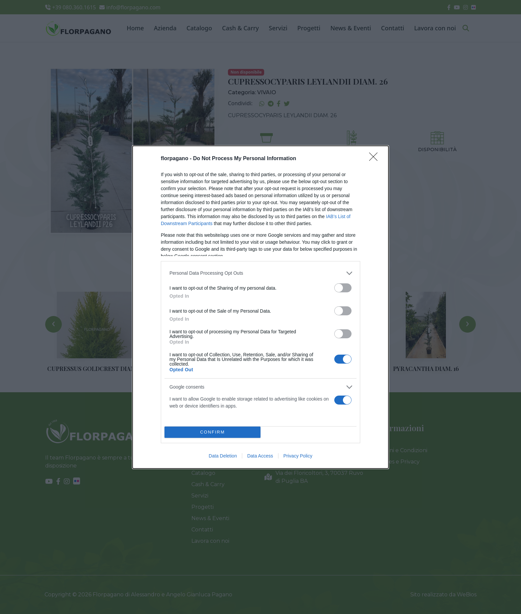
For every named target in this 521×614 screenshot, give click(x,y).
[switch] (343, 287)
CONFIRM (212, 432)
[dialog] (260, 307)
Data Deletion (223, 456)
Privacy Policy (297, 456)
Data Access (260, 456)
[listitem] (260, 273)
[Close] (375, 159)
